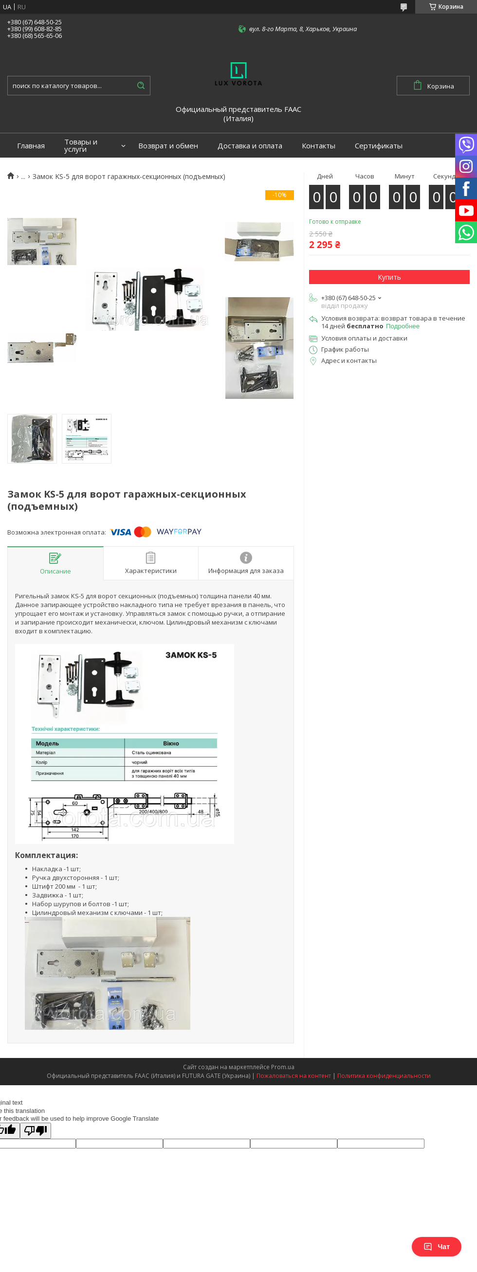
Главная (31, 145)
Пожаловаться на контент (294, 1076)
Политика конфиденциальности (384, 1076)
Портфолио (37, 170)
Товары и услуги (80, 145)
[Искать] (140, 85)
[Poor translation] (35, 1131)
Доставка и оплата (250, 145)
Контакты (318, 145)
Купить (389, 277)
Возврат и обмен (168, 145)
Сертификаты (379, 145)
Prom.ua (282, 1067)
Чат (436, 1246)
